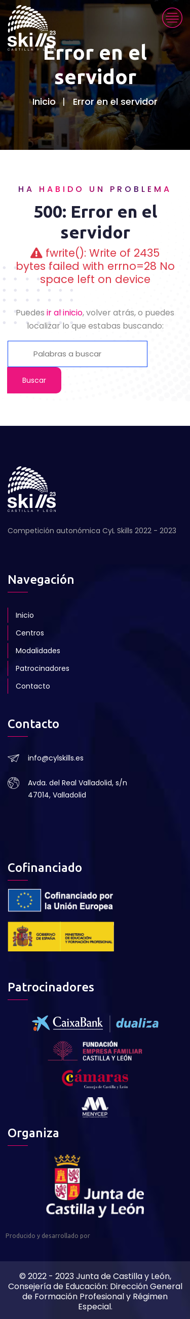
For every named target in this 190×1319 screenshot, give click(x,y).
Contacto (33, 686)
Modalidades (38, 651)
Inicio (44, 101)
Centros (30, 633)
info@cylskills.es (56, 758)
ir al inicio (65, 312)
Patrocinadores (42, 668)
